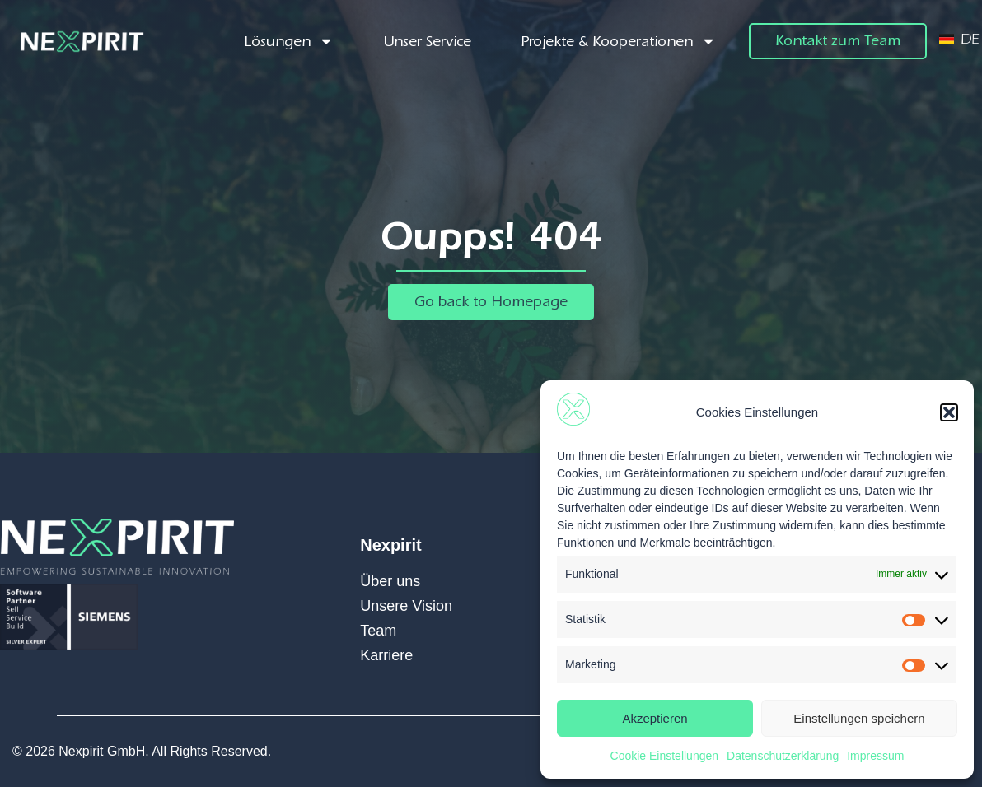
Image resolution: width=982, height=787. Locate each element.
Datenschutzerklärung (783, 755)
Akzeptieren (654, 718)
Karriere (386, 655)
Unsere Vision (406, 606)
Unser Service (427, 41)
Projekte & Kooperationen (618, 41)
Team (378, 630)
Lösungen (289, 41)
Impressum (875, 755)
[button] (949, 412)
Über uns (390, 581)
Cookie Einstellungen (664, 755)
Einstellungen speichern (858, 718)
